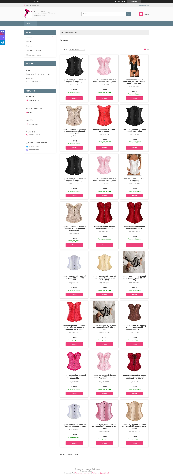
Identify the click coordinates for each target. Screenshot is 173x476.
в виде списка (148, 49)
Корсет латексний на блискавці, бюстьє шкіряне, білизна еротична (134, 81)
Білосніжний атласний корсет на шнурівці (134, 179)
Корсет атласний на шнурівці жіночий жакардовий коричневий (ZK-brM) (134, 327)
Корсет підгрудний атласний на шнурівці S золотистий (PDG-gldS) (104, 278)
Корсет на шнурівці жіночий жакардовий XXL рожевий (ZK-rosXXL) (104, 377)
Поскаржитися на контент (83, 473)
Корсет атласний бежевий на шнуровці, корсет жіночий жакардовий (74, 228)
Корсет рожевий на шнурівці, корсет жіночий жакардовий (104, 80)
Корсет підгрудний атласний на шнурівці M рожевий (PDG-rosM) (104, 426)
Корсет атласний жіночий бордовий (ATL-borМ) (134, 227)
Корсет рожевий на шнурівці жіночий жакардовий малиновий (74, 377)
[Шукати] (128, 14)
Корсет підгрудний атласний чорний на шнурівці (74, 80)
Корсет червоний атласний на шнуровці (104, 130)
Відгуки (29, 46)
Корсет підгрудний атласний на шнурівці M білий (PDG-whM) (74, 278)
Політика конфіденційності (100, 473)
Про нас (29, 41)
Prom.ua (97, 469)
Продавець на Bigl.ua (86, 471)
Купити (74, 98)
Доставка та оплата (33, 50)
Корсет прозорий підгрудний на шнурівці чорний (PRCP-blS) (134, 278)
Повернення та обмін (34, 55)
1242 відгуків (121, 1)
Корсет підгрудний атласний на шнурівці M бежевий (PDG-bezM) (134, 426)
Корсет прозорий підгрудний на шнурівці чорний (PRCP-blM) (104, 327)
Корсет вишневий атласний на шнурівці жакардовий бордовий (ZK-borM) (134, 377)
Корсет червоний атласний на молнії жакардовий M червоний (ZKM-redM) (74, 327)
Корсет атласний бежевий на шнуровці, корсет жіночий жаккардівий (74, 131)
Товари (29, 23)
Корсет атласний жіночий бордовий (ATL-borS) (104, 227)
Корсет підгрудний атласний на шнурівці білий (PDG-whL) (74, 425)
